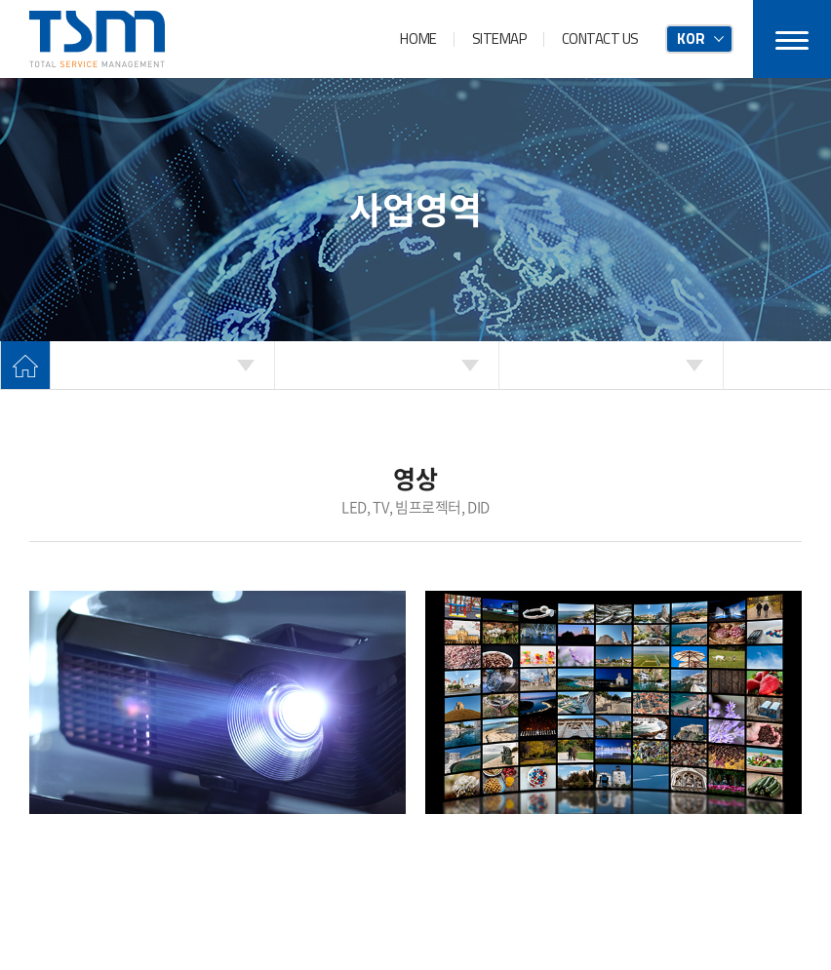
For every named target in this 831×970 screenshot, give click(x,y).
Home (25, 365)
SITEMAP (499, 38)
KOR (691, 38)
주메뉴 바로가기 (0, 0)
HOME (418, 38)
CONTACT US (601, 38)
